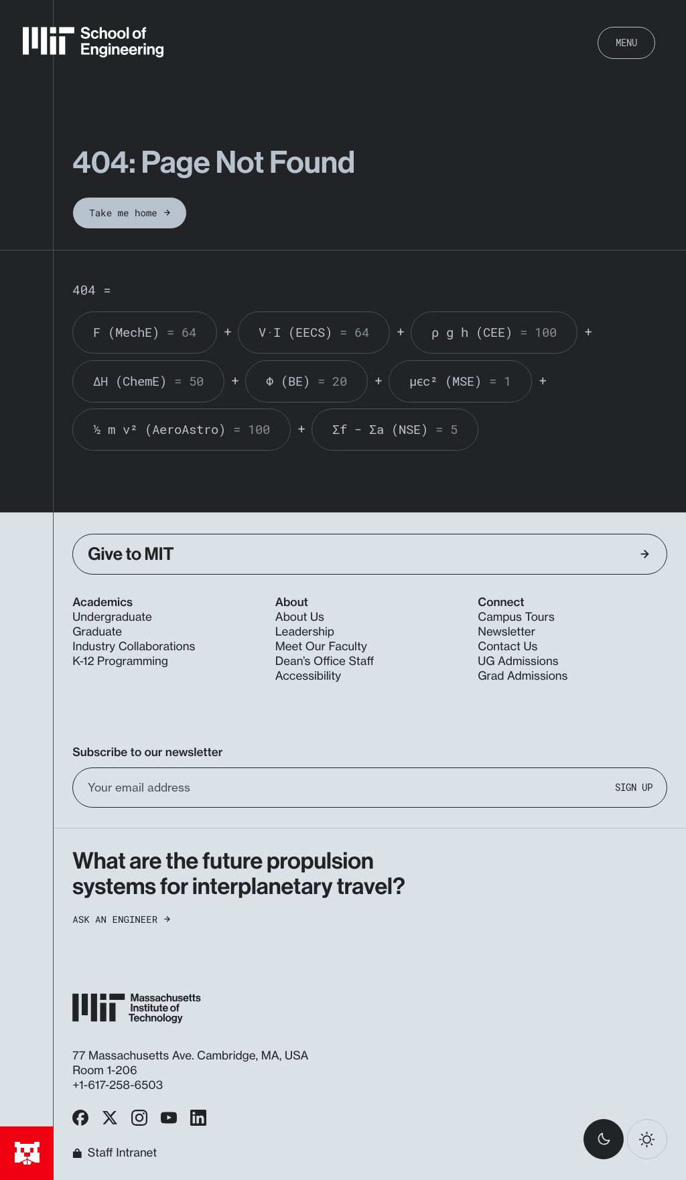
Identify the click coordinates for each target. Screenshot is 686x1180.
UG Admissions (518, 661)
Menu (626, 42)
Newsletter (506, 632)
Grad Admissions (522, 676)
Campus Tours (516, 617)
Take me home (129, 212)
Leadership (304, 632)
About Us (299, 617)
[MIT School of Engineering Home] (93, 42)
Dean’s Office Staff (324, 661)
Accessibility (308, 676)
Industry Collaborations (133, 647)
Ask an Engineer (121, 919)
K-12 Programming (120, 661)
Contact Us (507, 647)
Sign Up (634, 788)
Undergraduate (112, 617)
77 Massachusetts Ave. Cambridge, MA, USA (192, 1056)
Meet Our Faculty (321, 647)
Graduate (97, 632)
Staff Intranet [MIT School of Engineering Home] (114, 1153)
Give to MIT (368, 554)
